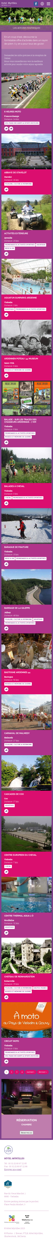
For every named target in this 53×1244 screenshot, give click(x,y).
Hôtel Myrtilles (9, 3)
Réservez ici (26, 1132)
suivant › (31, 1072)
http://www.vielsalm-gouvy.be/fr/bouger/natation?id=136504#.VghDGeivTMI (6, 315)
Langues (42, 4)
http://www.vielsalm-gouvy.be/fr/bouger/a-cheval (6, 503)
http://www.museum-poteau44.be (6, 376)
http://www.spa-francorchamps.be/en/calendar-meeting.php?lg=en (11, 129)
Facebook (36, 4)
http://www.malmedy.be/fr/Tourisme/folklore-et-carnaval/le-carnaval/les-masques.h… (6, 750)
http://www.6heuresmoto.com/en (6, 129)
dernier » (43, 1072)
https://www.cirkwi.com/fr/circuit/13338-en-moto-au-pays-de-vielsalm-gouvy (6, 1061)
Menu (49, 4)
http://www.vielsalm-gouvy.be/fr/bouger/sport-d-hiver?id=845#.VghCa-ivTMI (6, 564)
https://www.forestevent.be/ (6, 254)
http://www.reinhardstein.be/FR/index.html (6, 997)
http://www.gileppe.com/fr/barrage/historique (6, 628)
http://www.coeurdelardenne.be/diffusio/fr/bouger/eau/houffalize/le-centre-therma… (6, 933)
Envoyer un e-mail (12, 1169)
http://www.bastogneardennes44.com (6, 689)
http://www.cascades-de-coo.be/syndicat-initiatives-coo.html (6, 811)
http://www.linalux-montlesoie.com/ (6, 872)
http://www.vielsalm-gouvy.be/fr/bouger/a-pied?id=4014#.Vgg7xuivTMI (6, 442)
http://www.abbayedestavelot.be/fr (6, 190)
